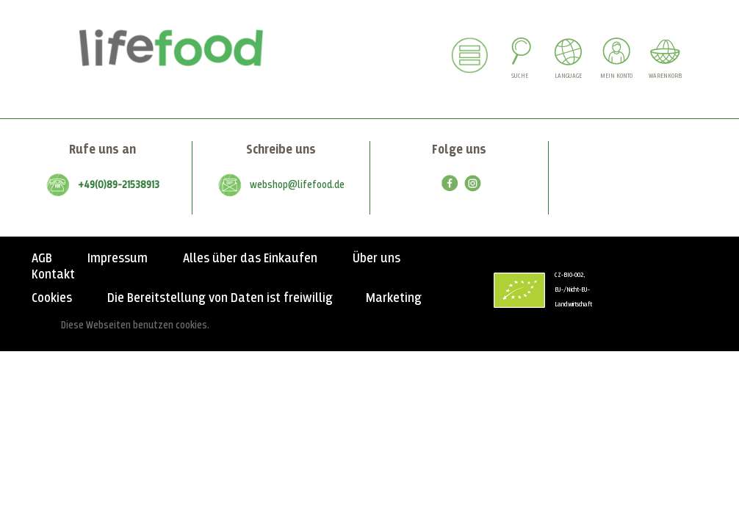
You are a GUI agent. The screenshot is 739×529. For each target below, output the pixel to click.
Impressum (117, 258)
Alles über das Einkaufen (250, 258)
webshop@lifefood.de (297, 185)
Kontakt (53, 274)
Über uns (376, 258)
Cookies (52, 298)
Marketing (394, 298)
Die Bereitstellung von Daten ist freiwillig (220, 298)
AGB (42, 258)
